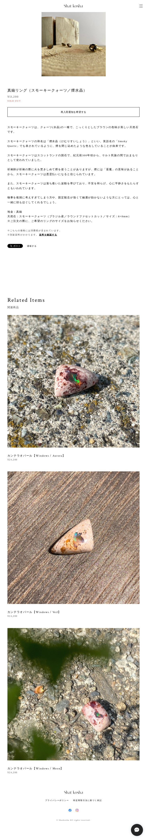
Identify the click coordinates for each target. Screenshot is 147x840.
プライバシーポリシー (57, 800)
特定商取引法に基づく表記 (87, 800)
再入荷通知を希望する (73, 112)
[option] (74, 44)
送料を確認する (48, 234)
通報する (32, 246)
